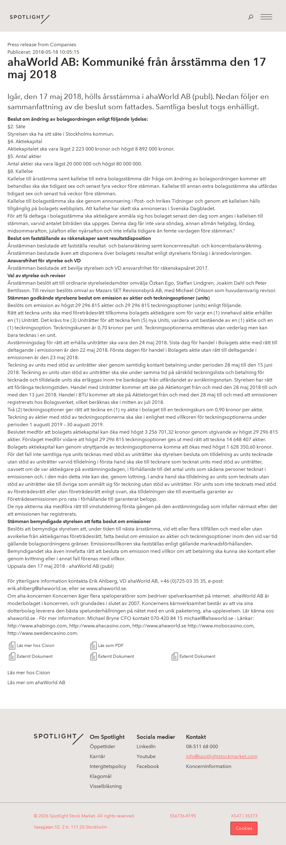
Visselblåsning (106, 786)
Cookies (244, 828)
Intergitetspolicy (108, 766)
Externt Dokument (34, 656)
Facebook (148, 766)
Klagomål (100, 776)
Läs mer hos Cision (35, 645)
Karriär (97, 756)
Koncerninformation (208, 766)
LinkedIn (146, 746)
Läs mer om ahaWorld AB (36, 682)
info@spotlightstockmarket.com (221, 756)
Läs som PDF (111, 645)
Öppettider (102, 746)
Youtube (146, 756)
